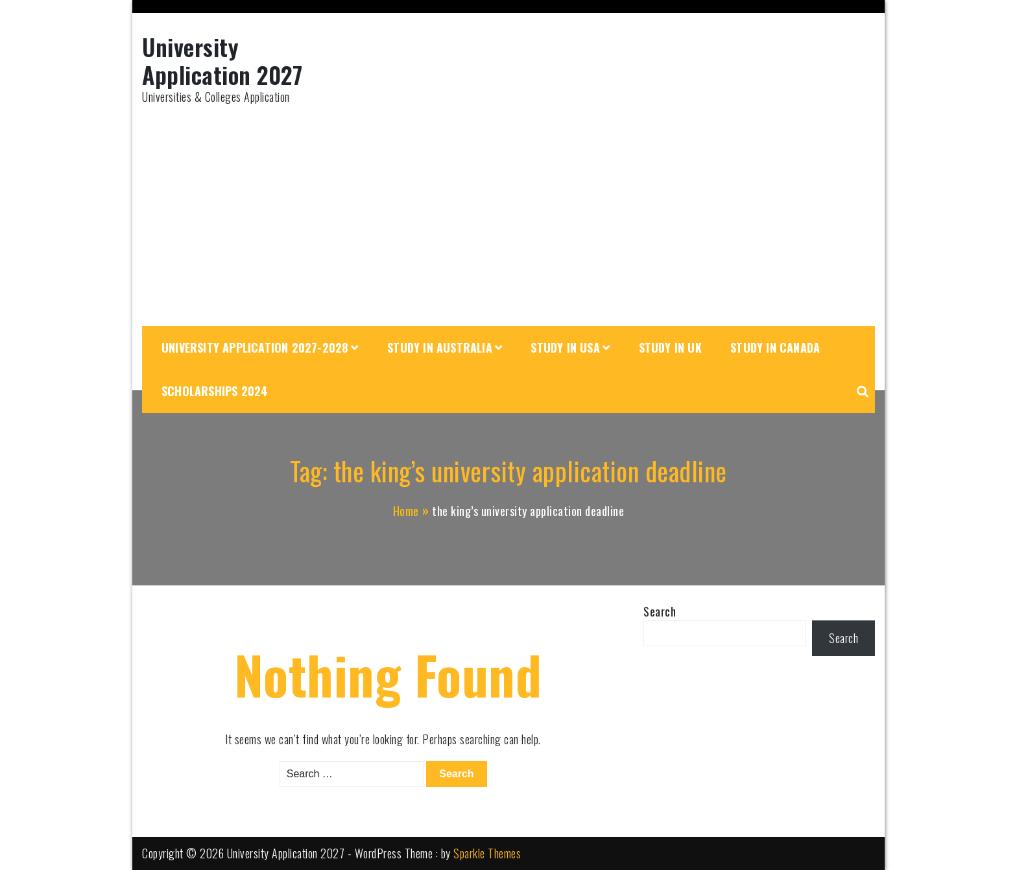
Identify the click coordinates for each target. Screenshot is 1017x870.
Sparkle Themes (487, 853)
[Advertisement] (508, 216)
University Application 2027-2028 (255, 347)
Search (659, 611)
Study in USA (565, 347)
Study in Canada (775, 347)
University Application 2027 (222, 60)
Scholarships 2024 (215, 390)
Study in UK (670, 347)
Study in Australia (439, 347)
